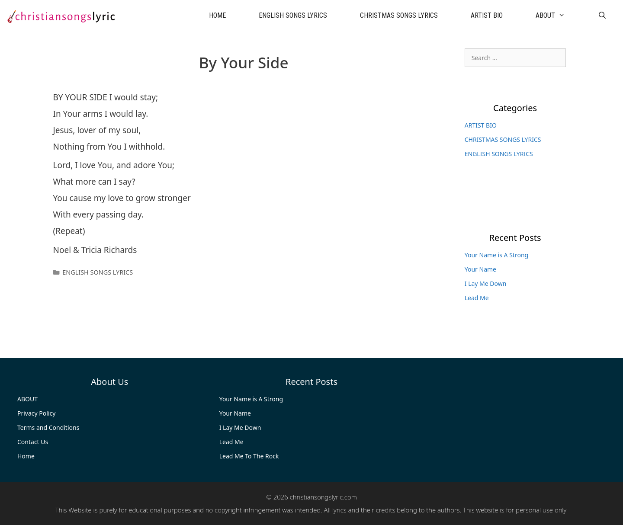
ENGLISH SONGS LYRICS (293, 15)
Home (26, 456)
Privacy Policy (36, 413)
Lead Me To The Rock (249, 456)
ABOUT (558, 15)
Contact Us (32, 442)
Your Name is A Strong (496, 255)
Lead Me (477, 298)
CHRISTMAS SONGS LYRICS (399, 15)
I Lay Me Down (486, 283)
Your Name (480, 269)
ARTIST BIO (487, 15)
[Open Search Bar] (602, 15)
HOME (217, 15)
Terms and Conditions (48, 427)
